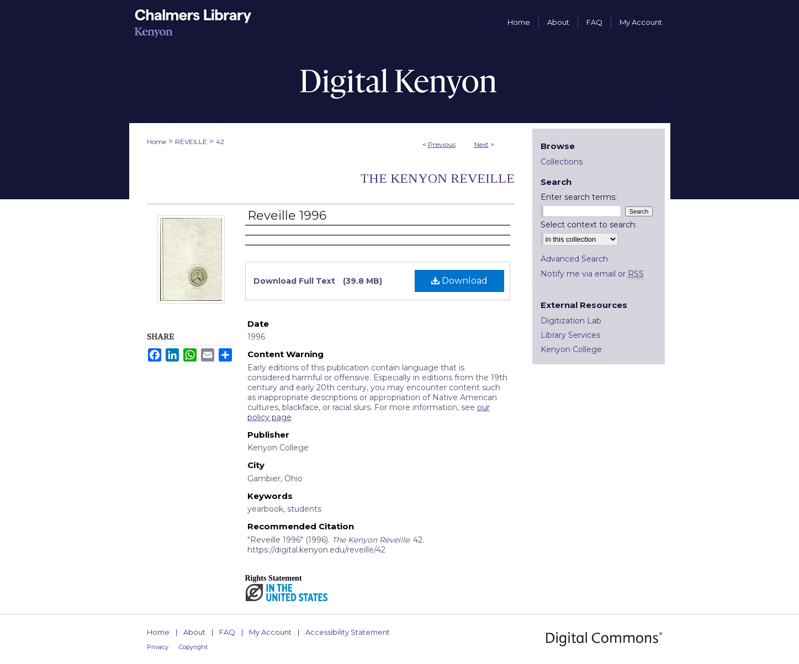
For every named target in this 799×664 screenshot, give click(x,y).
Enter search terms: (579, 197)
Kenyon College (571, 349)
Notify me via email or (592, 274)
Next (481, 144)
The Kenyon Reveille (438, 178)
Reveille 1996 (286, 215)
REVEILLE (191, 141)
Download (459, 280)
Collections (562, 162)
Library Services (570, 335)
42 (220, 141)
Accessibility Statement (347, 632)
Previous (442, 144)
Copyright (193, 647)
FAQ (227, 632)
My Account (270, 632)
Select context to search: (589, 225)
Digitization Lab (571, 321)
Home (156, 141)
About (194, 632)
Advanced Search (574, 259)
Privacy (157, 647)
